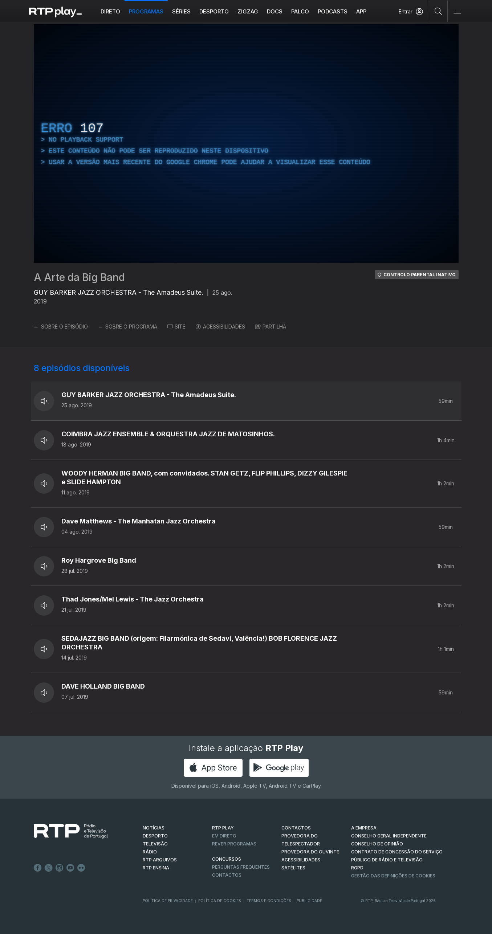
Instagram (60, 868)
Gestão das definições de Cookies (393, 875)
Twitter (49, 868)
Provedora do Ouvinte (310, 852)
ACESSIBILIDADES (220, 326)
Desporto (214, 11)
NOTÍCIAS (153, 828)
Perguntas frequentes (241, 867)
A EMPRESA (364, 828)
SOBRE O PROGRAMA (127, 326)
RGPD (357, 867)
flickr (81, 868)
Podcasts (332, 11)
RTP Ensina (156, 867)
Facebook (38, 868)
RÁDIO (150, 852)
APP (361, 11)
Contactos (226, 875)
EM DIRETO (224, 836)
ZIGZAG (247, 11)
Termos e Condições (269, 900)
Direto (110, 11)
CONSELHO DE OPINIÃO (377, 844)
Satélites (293, 867)
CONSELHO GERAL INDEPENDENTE (389, 836)
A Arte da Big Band (79, 277)
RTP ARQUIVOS (160, 859)
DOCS (274, 11)
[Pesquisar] (438, 11)
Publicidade (309, 900)
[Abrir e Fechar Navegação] (457, 12)
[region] (246, 143)
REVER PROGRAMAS (234, 844)
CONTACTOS (296, 828)
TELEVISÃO (155, 844)
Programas (146, 11)
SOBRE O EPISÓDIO (61, 326)
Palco (300, 11)
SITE (176, 326)
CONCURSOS (226, 859)
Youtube (70, 868)
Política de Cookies (219, 900)
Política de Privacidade (168, 900)
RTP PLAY (223, 828)
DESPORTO (155, 836)
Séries (181, 11)
